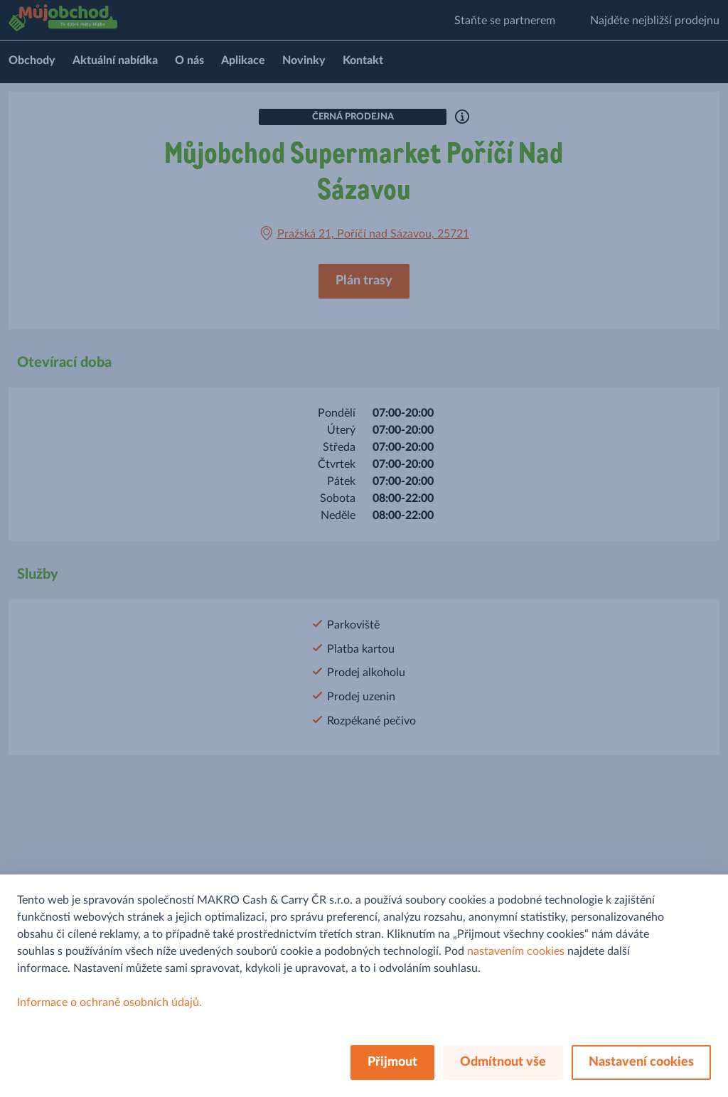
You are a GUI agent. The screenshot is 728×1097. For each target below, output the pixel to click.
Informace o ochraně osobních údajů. (109, 1002)
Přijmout (392, 1062)
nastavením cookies (515, 951)
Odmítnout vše (503, 1062)
